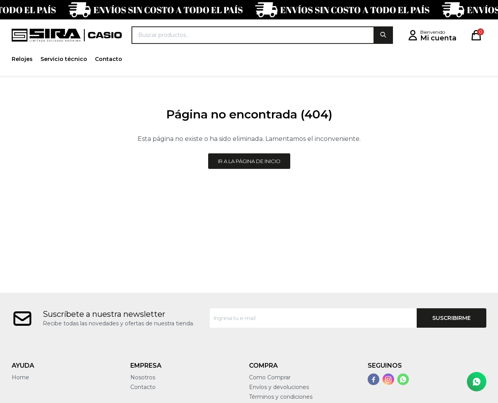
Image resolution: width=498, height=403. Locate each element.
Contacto (108, 59)
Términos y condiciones (280, 396)
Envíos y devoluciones (279, 387)
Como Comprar (270, 377)
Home (20, 377)
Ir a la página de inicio (249, 161)
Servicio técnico (63, 59)
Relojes (22, 59)
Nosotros (142, 377)
